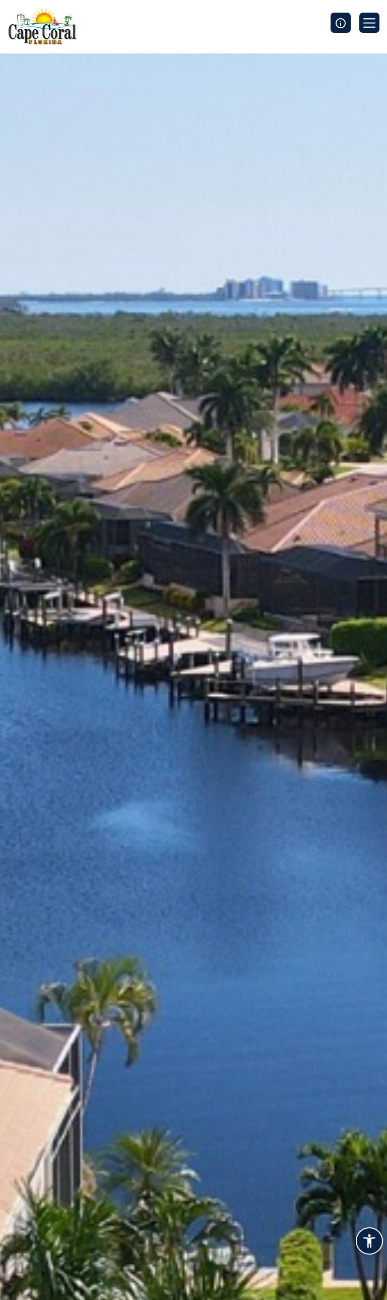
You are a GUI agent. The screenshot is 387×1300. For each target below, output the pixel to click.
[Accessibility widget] (369, 1242)
